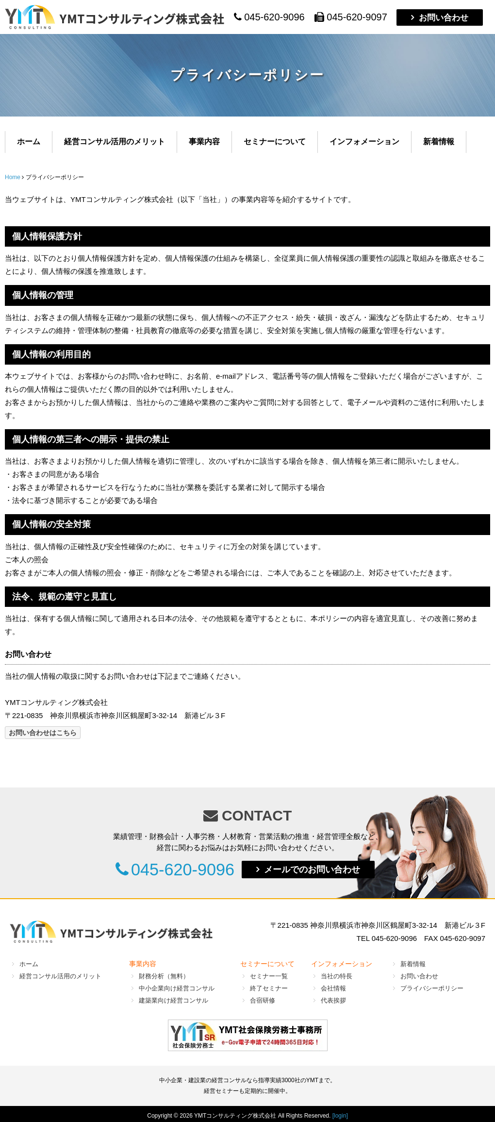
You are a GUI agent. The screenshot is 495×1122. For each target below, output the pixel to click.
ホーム (28, 141)
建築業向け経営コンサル (173, 1000)
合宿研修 (262, 1000)
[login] (340, 1115)
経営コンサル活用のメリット (114, 141)
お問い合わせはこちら (43, 733)
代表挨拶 (333, 1000)
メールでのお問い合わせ (322, 869)
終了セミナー (269, 988)
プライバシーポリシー (431, 988)
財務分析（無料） (164, 976)
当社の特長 (336, 976)
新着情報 (438, 141)
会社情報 (333, 988)
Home (12, 177)
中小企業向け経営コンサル (176, 988)
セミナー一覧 (269, 976)
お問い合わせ (443, 17)
